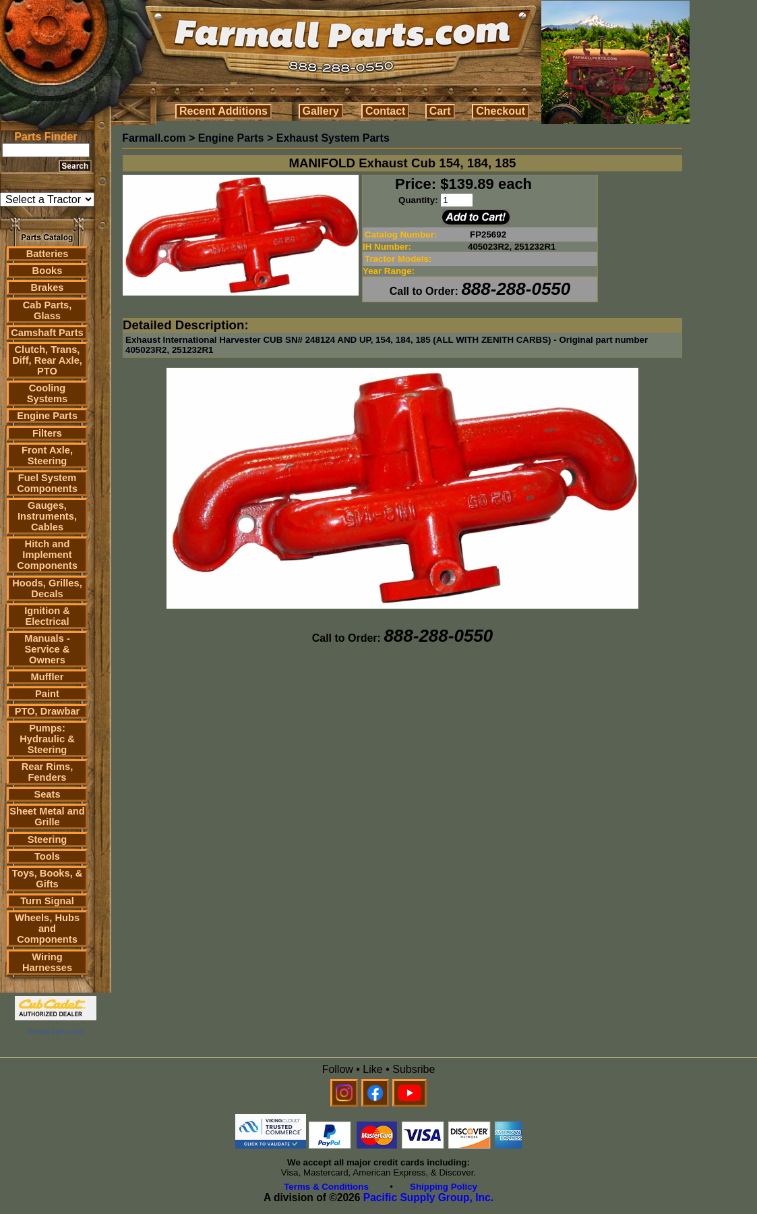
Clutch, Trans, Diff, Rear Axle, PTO (47, 360)
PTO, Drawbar (47, 711)
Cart (440, 111)
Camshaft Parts (47, 332)
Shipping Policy (443, 1187)
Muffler (47, 676)
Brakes (47, 287)
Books (47, 270)
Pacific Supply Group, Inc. (428, 1197)
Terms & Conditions (326, 1187)
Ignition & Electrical (47, 616)
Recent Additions (223, 111)
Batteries (47, 253)
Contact (385, 111)
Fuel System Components (47, 483)
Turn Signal (47, 900)
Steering (47, 839)
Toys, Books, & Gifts (47, 878)
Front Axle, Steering (47, 455)
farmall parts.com (55, 1031)
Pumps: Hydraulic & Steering (47, 739)
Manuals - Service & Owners (47, 649)
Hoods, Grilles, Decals (47, 588)
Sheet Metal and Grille (47, 816)
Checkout (500, 111)
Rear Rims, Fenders (47, 772)
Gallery (321, 111)
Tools (47, 856)
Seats (47, 794)
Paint (47, 693)
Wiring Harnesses (47, 962)
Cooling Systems (47, 393)
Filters (47, 433)
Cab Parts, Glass (47, 310)
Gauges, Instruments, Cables (47, 516)
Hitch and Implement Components (47, 555)
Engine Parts (47, 415)
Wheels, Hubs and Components (47, 928)
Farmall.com (153, 138)
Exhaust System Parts (333, 138)
